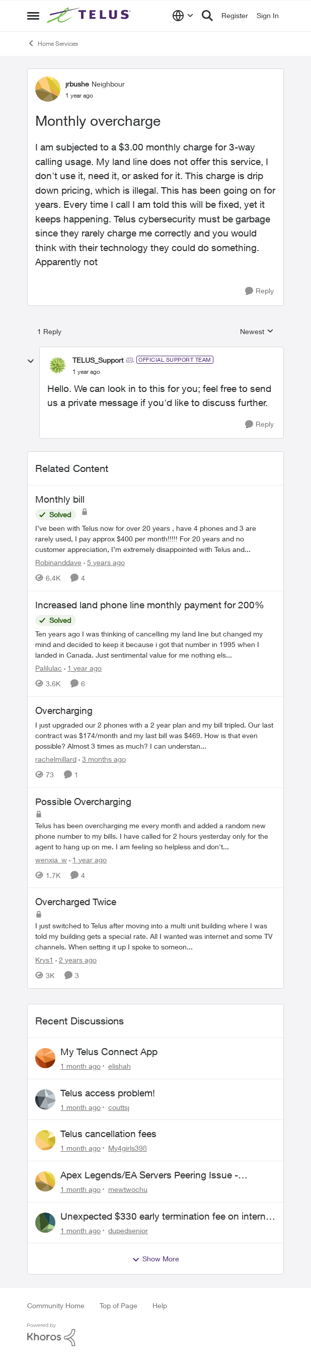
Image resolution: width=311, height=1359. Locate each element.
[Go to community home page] (90, 16)
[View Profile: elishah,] (45, 1058)
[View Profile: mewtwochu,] (45, 1181)
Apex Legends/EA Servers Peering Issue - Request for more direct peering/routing (149, 1175)
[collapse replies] (31, 361)
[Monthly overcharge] (86, 371)
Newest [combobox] (257, 332)
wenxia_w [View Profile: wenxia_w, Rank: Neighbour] (51, 859)
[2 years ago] (76, 959)
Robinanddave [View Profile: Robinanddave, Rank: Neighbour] (58, 562)
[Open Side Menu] (33, 15)
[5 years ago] (104, 562)
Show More (155, 1258)
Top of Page (118, 1305)
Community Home (56, 1305)
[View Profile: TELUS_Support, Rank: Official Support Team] (57, 365)
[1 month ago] (80, 1066)
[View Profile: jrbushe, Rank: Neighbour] (47, 89)
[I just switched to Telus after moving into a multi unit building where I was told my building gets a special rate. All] (155, 936)
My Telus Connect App (109, 1051)
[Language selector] (183, 16)
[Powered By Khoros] (155, 1334)
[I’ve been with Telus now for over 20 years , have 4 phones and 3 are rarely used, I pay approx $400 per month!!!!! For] (155, 538)
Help (159, 1305)
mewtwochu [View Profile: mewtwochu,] (127, 1189)
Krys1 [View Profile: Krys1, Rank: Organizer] (44, 959)
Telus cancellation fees (108, 1133)
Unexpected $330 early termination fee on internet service (167, 1217)
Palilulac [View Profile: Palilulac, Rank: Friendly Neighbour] (48, 668)
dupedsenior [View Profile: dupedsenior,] (128, 1230)
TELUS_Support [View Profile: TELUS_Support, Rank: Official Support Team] (97, 360)
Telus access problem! (107, 1092)
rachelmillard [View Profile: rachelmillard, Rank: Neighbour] (55, 759)
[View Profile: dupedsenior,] (45, 1223)
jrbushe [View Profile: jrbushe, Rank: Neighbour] (77, 83)
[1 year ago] (83, 668)
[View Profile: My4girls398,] (45, 1140)
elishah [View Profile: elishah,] (119, 1066)
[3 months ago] (102, 759)
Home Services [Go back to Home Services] (52, 43)
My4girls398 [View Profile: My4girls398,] (127, 1148)
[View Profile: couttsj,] (45, 1099)
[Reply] (259, 291)
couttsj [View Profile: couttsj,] (118, 1106)
